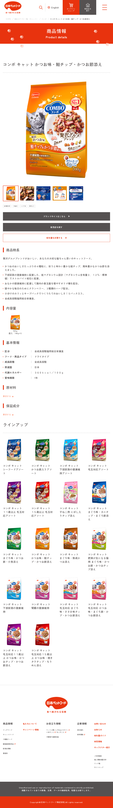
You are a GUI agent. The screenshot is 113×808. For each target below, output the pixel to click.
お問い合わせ (100, 723)
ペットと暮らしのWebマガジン (57, 730)
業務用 (5, 753)
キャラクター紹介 (102, 747)
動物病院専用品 (8, 744)
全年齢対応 (7, 206)
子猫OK (16, 206)
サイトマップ (98, 767)
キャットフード (8, 734)
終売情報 (98, 741)
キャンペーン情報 (31, 729)
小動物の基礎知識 (52, 737)
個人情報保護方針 (100, 760)
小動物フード (7, 739)
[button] (11, 193)
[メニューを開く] (104, 7)
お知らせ (98, 729)
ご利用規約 (98, 756)
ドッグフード (7, 730)
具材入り (31, 206)
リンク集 (97, 763)
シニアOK (23, 206)
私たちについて (30, 723)
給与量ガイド (100, 735)
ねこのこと (60, 732)
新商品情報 (7, 748)
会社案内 (80, 730)
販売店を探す (56, 227)
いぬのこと (50, 732)
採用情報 (80, 734)
